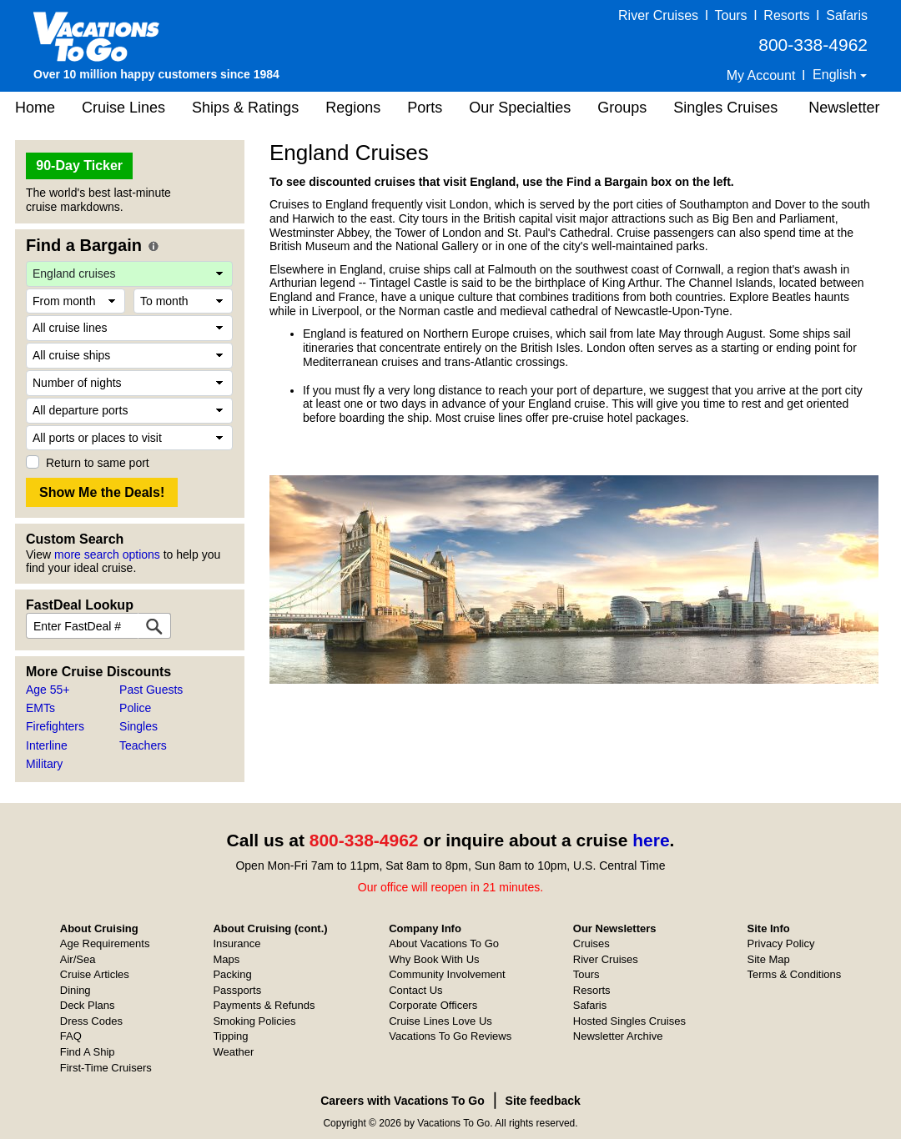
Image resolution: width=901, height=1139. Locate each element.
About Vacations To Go (444, 943)
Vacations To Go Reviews (450, 1036)
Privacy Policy (781, 943)
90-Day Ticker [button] (79, 165)
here (650, 840)
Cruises (591, 943)
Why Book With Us (434, 959)
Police (135, 708)
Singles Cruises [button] (725, 107)
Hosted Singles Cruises (629, 1021)
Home (35, 107)
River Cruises (658, 15)
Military (44, 763)
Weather (233, 1052)
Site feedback (543, 1100)
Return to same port (97, 462)
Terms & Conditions (794, 974)
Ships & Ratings (245, 107)
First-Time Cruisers (106, 1067)
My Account (761, 75)
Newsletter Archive (618, 1036)
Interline (47, 745)
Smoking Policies (254, 1021)
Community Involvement (447, 974)
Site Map (768, 959)
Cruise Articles (94, 974)
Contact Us (415, 990)
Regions (352, 107)
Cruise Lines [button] (123, 107)
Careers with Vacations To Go (402, 1100)
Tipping (230, 1036)
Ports (424, 107)
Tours (730, 15)
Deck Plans (87, 1005)
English (836, 75)
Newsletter (843, 107)
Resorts (786, 15)
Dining (75, 990)
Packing (232, 974)
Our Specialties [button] (520, 107)
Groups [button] (622, 107)
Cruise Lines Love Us (440, 1021)
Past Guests (151, 689)
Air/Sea (78, 959)
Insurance (236, 943)
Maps (226, 959)
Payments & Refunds (264, 1005)
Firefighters (55, 726)
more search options (107, 554)
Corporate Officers (433, 1005)
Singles (138, 726)
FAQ (71, 1036)
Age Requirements (105, 943)
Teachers (143, 745)
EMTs (40, 708)
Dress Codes (91, 1021)
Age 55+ (48, 689)
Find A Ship (87, 1052)
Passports (237, 990)
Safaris (847, 15)
